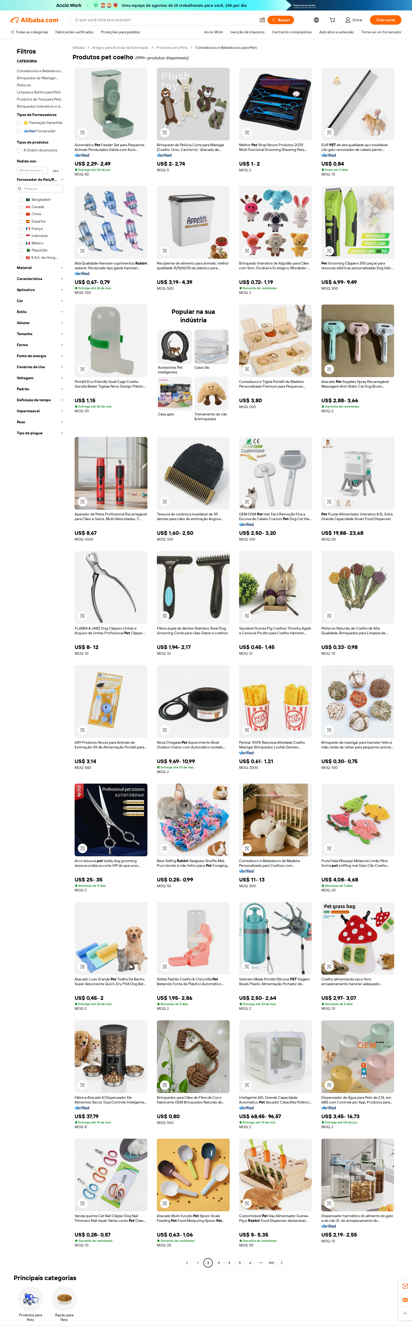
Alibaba (78, 47)
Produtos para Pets (172, 47)
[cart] (333, 21)
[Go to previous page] (187, 1263)
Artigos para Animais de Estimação (120, 47)
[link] (405, 1286)
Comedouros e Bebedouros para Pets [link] (226, 47)
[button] (262, 20)
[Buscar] (280, 20)
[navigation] (40, 656)
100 (271, 1263)
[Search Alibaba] (165, 20)
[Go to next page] (281, 1263)
